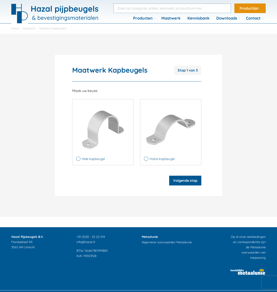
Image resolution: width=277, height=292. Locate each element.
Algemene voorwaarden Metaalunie (167, 242)
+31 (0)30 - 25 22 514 (91, 237)
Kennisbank (198, 18)
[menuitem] (144, 18)
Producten (143, 18)
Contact (253, 18)
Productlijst (249, 8)
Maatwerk (170, 18)
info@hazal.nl (86, 242)
